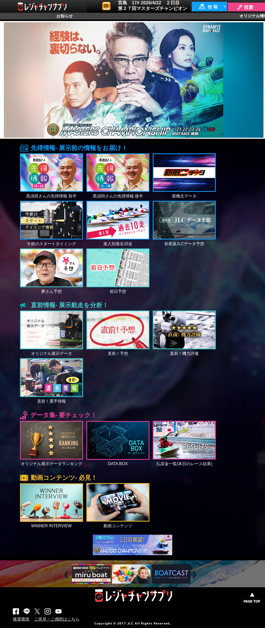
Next (195, 574)
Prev (67, 574)
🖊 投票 (245, 7)
